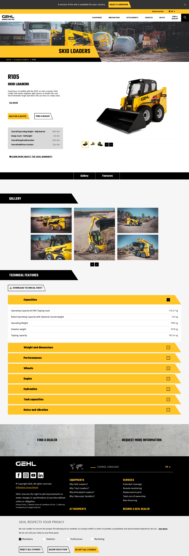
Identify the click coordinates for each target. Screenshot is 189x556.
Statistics (50, 539)
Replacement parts (132, 492)
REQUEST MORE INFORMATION (141, 440)
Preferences (76, 539)
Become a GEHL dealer (136, 509)
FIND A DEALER (47, 440)
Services (149, 18)
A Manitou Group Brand (27, 487)
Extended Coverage (132, 484)
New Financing (130, 500)
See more (163, 529)
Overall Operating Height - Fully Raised (28, 132)
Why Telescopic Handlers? (82, 496)
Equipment (97, 18)
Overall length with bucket (22, 140)
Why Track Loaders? (79, 488)
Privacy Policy (21, 505)
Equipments (77, 480)
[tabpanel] (51, 234)
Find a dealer (43, 116)
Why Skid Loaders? (79, 484)
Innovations (114, 18)
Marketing (99, 539)
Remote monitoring (132, 488)
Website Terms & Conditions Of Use (42, 505)
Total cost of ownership (134, 496)
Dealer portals (158, 11)
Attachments (132, 18)
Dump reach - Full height (21, 136)
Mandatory (27, 539)
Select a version (119, 4)
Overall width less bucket (22, 145)
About (162, 18)
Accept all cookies (85, 549)
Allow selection (58, 549)
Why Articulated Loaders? (82, 492)
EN (172, 11)
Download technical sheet (25, 287)
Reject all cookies (30, 549)
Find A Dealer (175, 18)
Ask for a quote (17, 116)
